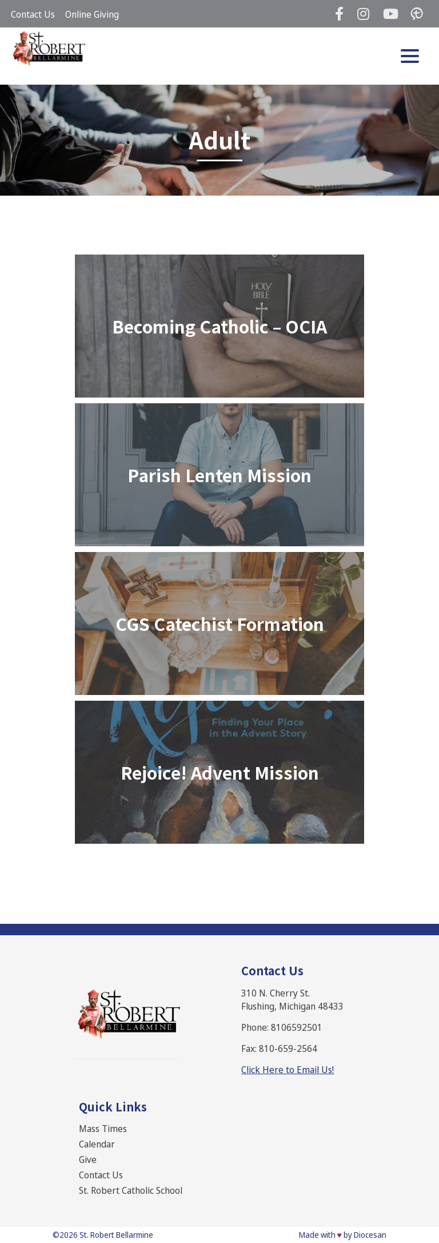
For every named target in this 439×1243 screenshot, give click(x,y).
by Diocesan (365, 1234)
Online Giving (92, 14)
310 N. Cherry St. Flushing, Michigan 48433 (292, 999)
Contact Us (33, 14)
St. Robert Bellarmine (116, 1234)
